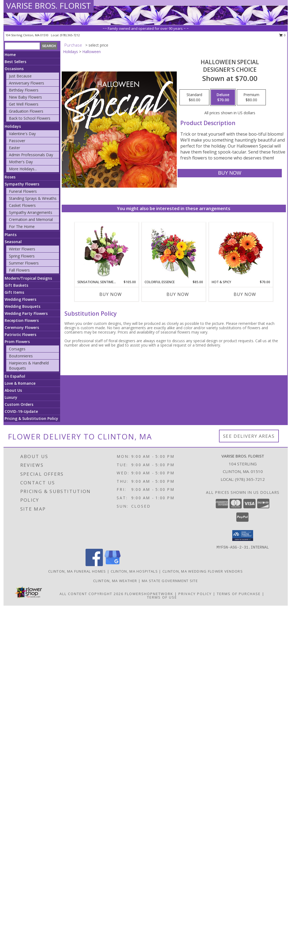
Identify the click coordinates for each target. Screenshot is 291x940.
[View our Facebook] (94, 564)
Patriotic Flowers (20, 334)
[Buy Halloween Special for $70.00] (230, 173)
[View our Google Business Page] (112, 564)
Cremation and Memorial (31, 219)
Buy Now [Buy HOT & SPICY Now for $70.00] (245, 294)
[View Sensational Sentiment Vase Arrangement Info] (106, 251)
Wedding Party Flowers (26, 313)
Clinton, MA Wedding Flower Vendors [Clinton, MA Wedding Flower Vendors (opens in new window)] (202, 571)
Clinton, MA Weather (115, 580)
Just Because (20, 76)
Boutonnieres (21, 355)
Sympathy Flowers (22, 184)
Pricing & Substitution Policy (31, 418)
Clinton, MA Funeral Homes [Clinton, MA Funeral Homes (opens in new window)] (77, 571)
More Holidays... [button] (23, 168)
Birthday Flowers (23, 90)
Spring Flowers (22, 256)
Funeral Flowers (23, 191)
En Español (15, 376)
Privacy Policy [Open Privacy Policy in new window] (195, 593)
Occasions (14, 68)
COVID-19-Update (21, 411)
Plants (11, 234)
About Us (13, 390)
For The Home (22, 226)
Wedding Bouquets (22, 306)
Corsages (17, 348)
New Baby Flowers (25, 97)
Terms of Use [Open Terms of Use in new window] (162, 597)
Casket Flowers (22, 205)
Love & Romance (20, 383)
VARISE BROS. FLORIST (48, 5)
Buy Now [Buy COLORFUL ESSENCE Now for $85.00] (177, 294)
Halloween (91, 51)
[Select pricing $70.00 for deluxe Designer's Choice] (223, 97)
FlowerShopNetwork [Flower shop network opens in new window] (149, 593)
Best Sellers (15, 61)
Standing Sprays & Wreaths (33, 198)
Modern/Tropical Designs (28, 278)
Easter (14, 147)
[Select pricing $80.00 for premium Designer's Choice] (251, 97)
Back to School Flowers (29, 118)
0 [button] (282, 35)
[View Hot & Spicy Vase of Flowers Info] (240, 251)
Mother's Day (21, 161)
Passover (17, 140)
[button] (242, 535)
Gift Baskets (16, 285)
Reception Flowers (22, 320)
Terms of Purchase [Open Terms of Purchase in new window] (239, 593)
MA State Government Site (170, 580)
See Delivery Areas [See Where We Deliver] (249, 436)
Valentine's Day (22, 133)
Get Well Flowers (23, 104)
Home (10, 54)
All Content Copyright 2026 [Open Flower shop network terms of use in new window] (91, 593)
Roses (10, 176)
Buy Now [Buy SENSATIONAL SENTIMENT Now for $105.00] (110, 294)
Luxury (11, 397)
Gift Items (14, 292)
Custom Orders (19, 404)
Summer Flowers (24, 263)
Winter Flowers (22, 249)
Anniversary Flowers (26, 83)
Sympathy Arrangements (30, 212)
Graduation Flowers (26, 111)
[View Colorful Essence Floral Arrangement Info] (173, 251)
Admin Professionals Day (31, 154)
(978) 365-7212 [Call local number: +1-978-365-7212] (70, 35)
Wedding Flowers (20, 299)
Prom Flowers (17, 341)
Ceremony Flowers (22, 327)
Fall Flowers (19, 270)
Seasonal (13, 241)
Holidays (13, 126)
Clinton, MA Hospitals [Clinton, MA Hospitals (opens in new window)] (134, 571)
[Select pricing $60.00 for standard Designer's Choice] (194, 97)
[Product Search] (22, 46)
